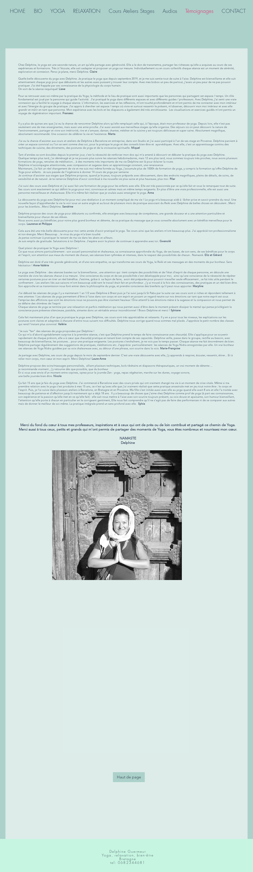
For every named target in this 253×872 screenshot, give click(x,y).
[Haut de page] (129, 777)
